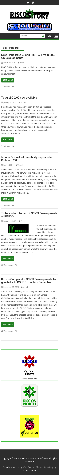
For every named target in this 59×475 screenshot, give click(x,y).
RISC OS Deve (37, 334)
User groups (8, 265)
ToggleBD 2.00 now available (19, 97)
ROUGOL (4, 271)
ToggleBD (5, 149)
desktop (37, 146)
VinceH (21, 63)
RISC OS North (51, 86)
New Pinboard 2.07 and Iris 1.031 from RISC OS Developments (28, 56)
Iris (16, 86)
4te (19, 331)
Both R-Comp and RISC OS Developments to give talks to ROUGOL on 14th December (28, 281)
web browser (6, 90)
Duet (38, 331)
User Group (14, 271)
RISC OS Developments (36, 86)
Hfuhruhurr (45, 331)
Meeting (46, 265)
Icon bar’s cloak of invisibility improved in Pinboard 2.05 (27, 159)
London (39, 265)
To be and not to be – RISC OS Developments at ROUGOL (29, 215)
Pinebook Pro (15, 268)
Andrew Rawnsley (24, 265)
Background (28, 146)
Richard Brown (27, 268)
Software (6, 86)
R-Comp (27, 334)
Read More (8, 80)
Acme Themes (29, 470)
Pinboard (22, 86)
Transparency (47, 205)
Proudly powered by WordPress (18, 467)
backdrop (19, 146)
